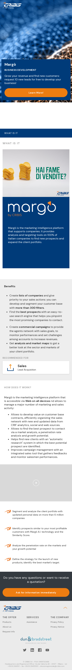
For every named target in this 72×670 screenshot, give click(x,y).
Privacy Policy (57, 622)
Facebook (39, 650)
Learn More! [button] (36, 118)
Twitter (24, 650)
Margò (37, 35)
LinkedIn (32, 650)
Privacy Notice (57, 626)
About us (7, 626)
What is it (11, 133)
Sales (25, 35)
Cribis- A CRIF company (12, 5)
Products (7, 622)
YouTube (47, 650)
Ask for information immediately (36, 592)
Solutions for (10, 35)
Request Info (9, 631)
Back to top (66, 607)
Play (36, 482)
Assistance (32, 622)
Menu (67, 5)
